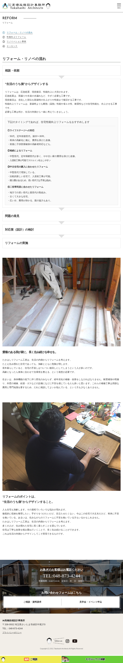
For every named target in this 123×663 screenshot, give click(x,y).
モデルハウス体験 (83, 659)
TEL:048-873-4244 (61, 575)
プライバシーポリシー (12, 632)
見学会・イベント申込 (90, 602)
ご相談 (19, 659)
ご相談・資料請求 (32, 602)
